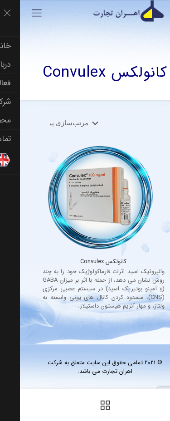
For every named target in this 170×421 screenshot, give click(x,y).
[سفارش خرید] (49, 123)
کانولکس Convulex (83, 261)
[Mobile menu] (16, 13)
